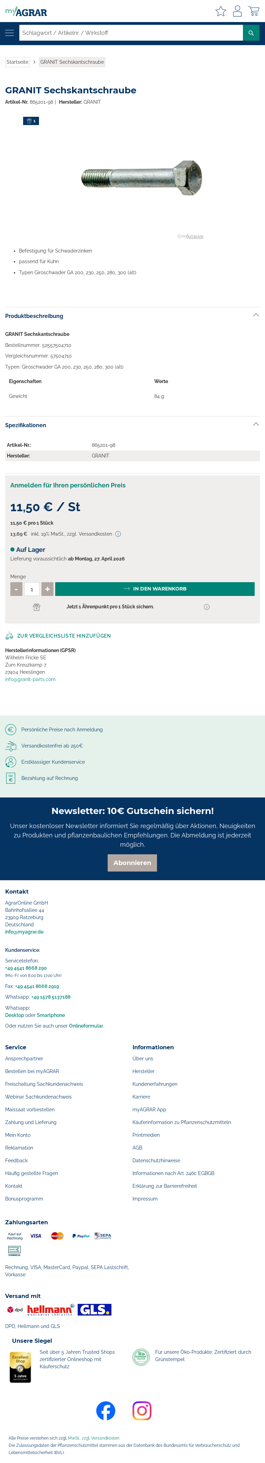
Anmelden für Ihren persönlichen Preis (68, 485)
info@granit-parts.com (30, 679)
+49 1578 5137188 (50, 997)
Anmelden (237, 11)
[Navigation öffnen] (9, 33)
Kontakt (13, 1186)
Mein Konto (17, 1135)
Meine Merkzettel (220, 11)
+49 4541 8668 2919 (37, 986)
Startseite (17, 62)
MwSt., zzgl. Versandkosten (93, 1438)
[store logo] (23, 11)
